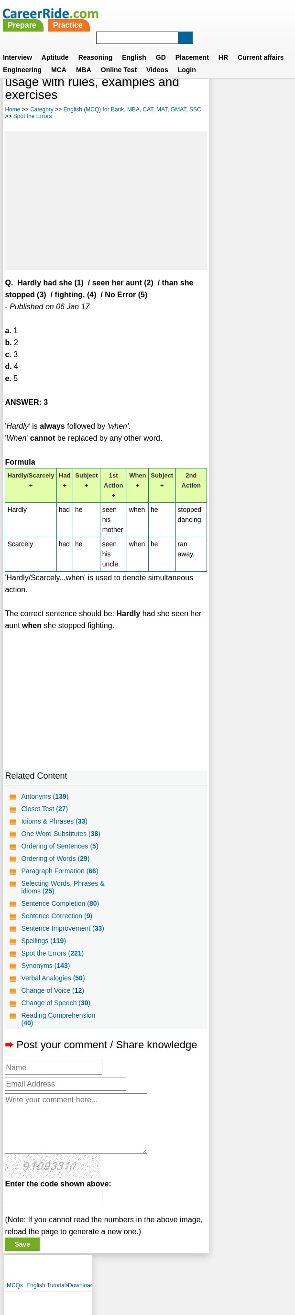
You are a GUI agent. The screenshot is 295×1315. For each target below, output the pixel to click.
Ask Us (182, 1270)
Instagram (252, 1270)
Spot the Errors (46, 116)
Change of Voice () (52, 990)
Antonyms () (44, 796)
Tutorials (257, 86)
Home (12, 109)
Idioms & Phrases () (54, 821)
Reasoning (95, 45)
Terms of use (143, 1270)
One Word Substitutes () (60, 833)
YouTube (215, 1270)
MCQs (214, 86)
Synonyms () (45, 965)
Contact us (99, 1270)
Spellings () (43, 941)
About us (60, 1270)
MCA (58, 58)
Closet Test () (44, 809)
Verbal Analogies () (53, 978)
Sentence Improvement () (62, 928)
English (134, 45)
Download (279, 86)
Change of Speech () (55, 1003)
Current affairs (261, 45)
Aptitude (55, 45)
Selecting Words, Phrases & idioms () (62, 887)
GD (161, 45)
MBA (83, 58)
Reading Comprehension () (58, 1019)
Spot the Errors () (52, 953)
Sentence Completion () (60, 903)
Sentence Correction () (56, 916)
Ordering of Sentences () (59, 846)
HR (223, 45)
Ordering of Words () (55, 858)
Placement (192, 45)
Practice (176, 13)
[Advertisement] (102, 201)
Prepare (130, 13)
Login (187, 58)
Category (42, 109)
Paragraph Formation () (59, 871)
